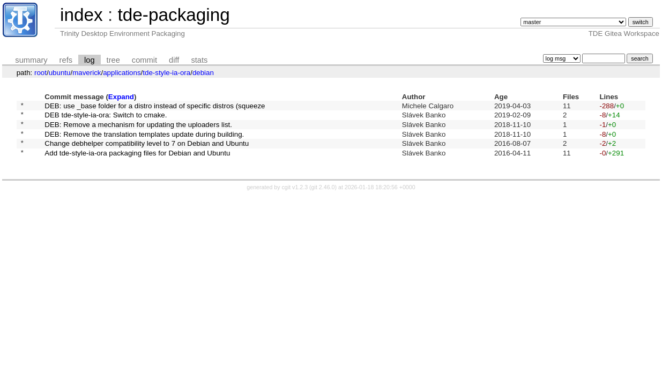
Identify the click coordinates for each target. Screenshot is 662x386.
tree (113, 60)
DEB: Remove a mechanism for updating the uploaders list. (138, 128)
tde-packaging (173, 15)
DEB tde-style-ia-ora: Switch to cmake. (105, 118)
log (89, 60)
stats (199, 60)
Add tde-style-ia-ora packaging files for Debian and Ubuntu (137, 162)
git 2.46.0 (323, 197)
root (40, 73)
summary (31, 60)
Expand (121, 97)
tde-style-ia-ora (166, 73)
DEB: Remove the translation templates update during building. (144, 140)
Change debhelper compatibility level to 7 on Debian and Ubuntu (146, 151)
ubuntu (60, 73)
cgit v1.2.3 (295, 197)
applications (121, 73)
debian (203, 73)
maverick (86, 73)
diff (174, 60)
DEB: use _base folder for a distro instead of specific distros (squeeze (154, 106)
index (81, 15)
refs (65, 60)
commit (144, 60)
